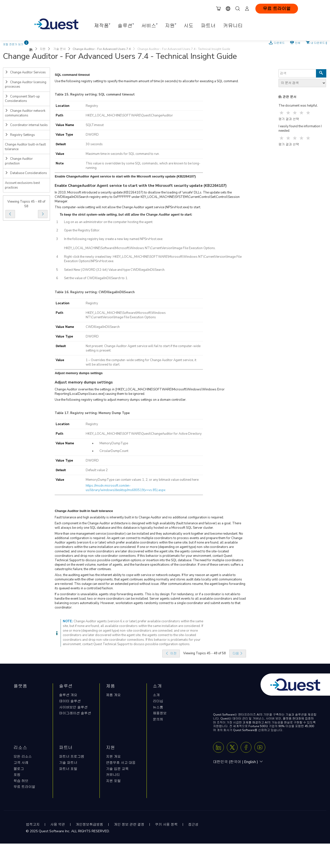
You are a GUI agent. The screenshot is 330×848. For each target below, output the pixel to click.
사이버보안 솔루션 (73, 707)
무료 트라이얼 (277, 9)
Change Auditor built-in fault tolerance (25, 146)
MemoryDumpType (113, 443)
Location (62, 106)
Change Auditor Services (25, 72)
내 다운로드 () (319, 42)
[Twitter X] (232, 747)
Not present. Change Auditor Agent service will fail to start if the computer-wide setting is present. (143, 348)
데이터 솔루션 (70, 701)
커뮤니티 (233, 25)
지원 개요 (113, 756)
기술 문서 (59, 49)
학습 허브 (21, 781)
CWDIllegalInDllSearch (103, 327)
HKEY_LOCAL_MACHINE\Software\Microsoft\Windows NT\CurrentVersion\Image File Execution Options (126, 315)
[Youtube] (259, 747)
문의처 (158, 719)
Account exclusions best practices (22, 185)
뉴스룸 (158, 707)
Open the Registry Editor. (82, 230)
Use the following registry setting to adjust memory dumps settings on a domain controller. (120, 400)
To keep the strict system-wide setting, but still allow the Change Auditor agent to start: (126, 214)
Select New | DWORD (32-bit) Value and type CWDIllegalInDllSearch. (114, 270)
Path (59, 115)
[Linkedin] (218, 747)
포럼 (17, 774)
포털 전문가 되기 (13, 44)
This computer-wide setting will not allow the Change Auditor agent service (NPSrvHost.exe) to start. (128, 207)
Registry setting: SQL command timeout (102, 94)
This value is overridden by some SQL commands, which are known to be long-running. (143, 165)
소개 (156, 695)
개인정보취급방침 (89, 824)
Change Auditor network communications (25, 113)
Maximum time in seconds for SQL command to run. (123, 154)
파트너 (208, 25)
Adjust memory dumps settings (84, 382)
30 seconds (94, 144)
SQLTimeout (95, 125)
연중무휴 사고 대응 (120, 762)
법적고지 (33, 824)
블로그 (19, 769)
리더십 (158, 701)
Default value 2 (97, 470)
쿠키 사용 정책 (166, 824)
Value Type (64, 134)
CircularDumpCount (113, 451)
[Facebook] (246, 747)
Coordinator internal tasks (26, 125)
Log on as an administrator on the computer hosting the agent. (108, 222)
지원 (43, 49)
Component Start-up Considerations (22, 98)
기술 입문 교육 (117, 769)
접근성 (193, 824)
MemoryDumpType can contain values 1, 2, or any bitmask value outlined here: (142, 480)
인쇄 (297, 42)
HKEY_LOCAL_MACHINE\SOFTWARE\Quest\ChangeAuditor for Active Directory (144, 434)
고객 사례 (21, 762)
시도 (189, 25)
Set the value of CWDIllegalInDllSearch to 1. (96, 278)
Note (60, 163)
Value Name (65, 125)
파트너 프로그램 (71, 756)
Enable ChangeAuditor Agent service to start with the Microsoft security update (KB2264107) (141, 185)
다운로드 (279, 42)
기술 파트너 (68, 762)
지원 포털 (113, 781)
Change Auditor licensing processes (25, 84)
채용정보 (160, 713)
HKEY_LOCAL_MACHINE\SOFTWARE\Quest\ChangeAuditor (129, 115)
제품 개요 (113, 695)
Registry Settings (20, 135)
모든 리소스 (23, 756)
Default (61, 144)
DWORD (92, 134)
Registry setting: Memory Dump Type (100, 413)
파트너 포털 (68, 769)
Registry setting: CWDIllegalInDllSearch (102, 292)
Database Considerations (26, 173)
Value (60, 154)
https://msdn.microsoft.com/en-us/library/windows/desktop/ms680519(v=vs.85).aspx (125, 487)
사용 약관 (57, 824)
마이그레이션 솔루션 (75, 713)
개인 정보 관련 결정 (129, 824)
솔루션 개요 (68, 695)
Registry (92, 106)
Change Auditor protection (19, 161)
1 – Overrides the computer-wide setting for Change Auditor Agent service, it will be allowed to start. (141, 362)
